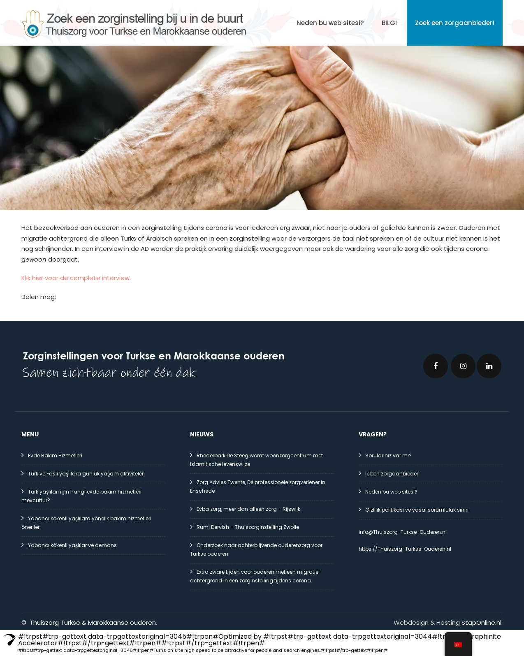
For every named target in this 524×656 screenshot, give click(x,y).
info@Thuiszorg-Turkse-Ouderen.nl (403, 532)
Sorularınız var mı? (388, 455)
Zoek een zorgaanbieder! (454, 23)
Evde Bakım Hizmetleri (55, 455)
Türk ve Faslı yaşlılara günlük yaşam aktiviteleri (86, 473)
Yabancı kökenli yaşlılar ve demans (72, 545)
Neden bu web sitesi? (330, 23)
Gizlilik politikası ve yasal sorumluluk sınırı (416, 509)
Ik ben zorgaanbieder (391, 473)
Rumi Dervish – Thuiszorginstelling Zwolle (248, 527)
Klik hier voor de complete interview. (76, 278)
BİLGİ (389, 23)
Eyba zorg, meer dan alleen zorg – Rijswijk (248, 508)
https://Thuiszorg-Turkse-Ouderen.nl (405, 548)
